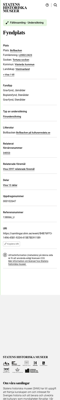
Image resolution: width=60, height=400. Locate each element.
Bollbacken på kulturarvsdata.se (33, 132)
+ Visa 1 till (8, 74)
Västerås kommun (24, 64)
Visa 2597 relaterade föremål (19, 169)
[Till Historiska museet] (35, 363)
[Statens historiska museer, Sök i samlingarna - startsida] (15, 7)
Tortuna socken (21, 59)
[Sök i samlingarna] (55, 5)
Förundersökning (12, 116)
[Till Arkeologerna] (6, 363)
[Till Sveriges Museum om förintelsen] (31, 370)
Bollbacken (16, 50)
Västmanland (23, 69)
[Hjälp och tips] (47, 5)
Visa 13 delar (10, 185)
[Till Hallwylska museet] (27, 363)
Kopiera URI (11, 244)
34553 (6, 152)
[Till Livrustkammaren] (44, 363)
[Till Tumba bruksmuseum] (17, 370)
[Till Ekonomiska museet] (16, 363)
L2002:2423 (25, 55)
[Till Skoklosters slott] (6, 370)
